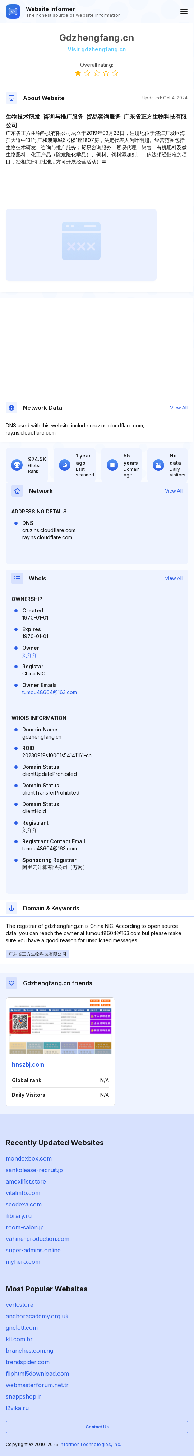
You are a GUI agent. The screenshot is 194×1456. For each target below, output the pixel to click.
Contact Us (97, 1426)
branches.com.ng (29, 1350)
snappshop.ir (23, 1396)
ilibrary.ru (19, 1215)
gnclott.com (22, 1327)
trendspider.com (28, 1362)
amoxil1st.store (26, 1181)
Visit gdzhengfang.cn (97, 49)
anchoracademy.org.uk (37, 1316)
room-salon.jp (25, 1227)
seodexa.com (24, 1204)
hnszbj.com (28, 1064)
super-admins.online (33, 1250)
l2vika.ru (17, 1408)
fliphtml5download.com (37, 1373)
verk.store (19, 1304)
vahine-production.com (37, 1238)
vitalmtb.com (23, 1192)
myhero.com (23, 1261)
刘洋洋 (29, 655)
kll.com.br (19, 1339)
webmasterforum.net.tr (37, 1385)
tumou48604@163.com (49, 692)
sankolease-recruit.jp (34, 1169)
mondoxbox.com (29, 1158)
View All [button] (179, 408)
